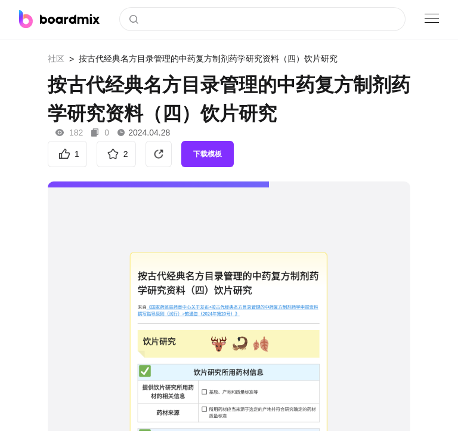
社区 (56, 58)
